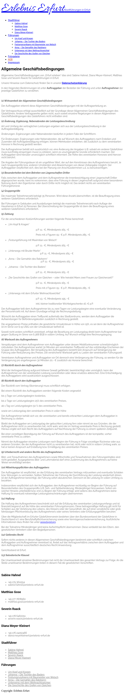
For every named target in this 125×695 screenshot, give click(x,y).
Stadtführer (14, 20)
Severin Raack (21, 29)
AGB (10, 59)
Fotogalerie (14, 56)
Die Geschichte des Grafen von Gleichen (32, 53)
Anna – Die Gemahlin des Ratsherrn (30, 47)
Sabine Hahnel (21, 23)
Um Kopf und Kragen (24, 38)
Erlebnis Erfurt (45, 8)
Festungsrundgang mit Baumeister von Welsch (35, 44)
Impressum (14, 62)
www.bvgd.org (48, 522)
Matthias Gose (21, 26)
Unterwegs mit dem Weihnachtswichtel (32, 50)
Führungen (13, 35)
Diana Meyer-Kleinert (24, 32)
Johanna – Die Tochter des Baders (30, 41)
